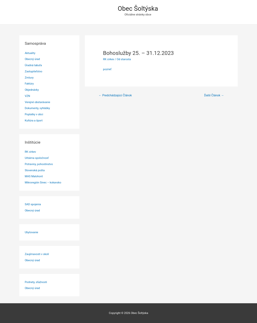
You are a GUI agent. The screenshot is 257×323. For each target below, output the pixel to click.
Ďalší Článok (214, 95)
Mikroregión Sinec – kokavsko (43, 182)
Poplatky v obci (34, 114)
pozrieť (107, 69)
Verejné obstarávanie (37, 102)
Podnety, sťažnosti (36, 282)
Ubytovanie (31, 232)
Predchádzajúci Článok (115, 95)
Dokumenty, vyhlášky (37, 108)
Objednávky (32, 89)
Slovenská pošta (35, 170)
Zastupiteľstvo (33, 71)
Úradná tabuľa (33, 65)
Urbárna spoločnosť (37, 158)
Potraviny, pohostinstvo (39, 164)
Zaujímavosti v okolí (37, 254)
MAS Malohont (34, 176)
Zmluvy (29, 77)
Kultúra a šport (34, 120)
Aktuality (30, 53)
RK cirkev (30, 151)
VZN (27, 96)
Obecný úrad (32, 59)
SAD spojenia (33, 204)
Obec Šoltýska (138, 8)
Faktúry (29, 83)
